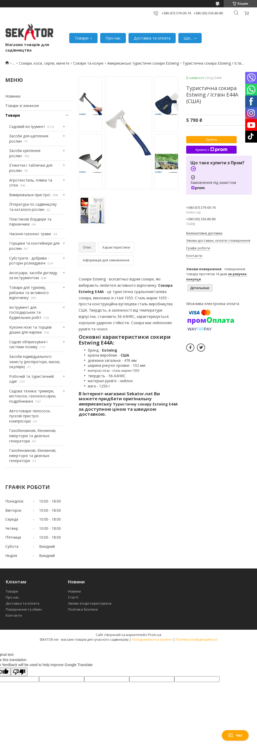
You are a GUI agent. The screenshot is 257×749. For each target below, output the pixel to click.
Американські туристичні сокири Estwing (143, 63)
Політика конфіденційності (196, 639)
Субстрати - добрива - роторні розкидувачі (29, 261)
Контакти (14, 615)
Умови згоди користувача (89, 603)
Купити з (211, 149)
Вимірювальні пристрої (29, 194)
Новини (74, 591)
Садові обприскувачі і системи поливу (28, 344)
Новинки (12, 96)
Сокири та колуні (88, 63)
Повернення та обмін (24, 609)
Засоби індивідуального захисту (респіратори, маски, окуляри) (34, 361)
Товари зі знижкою (22, 105)
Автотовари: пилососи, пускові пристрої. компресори (30, 416)
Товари (81, 38)
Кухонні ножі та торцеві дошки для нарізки (30, 330)
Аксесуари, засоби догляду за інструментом (33, 275)
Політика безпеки (83, 609)
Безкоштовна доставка (204, 233)
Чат (235, 735)
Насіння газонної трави (30, 233)
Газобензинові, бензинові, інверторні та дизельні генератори (32, 435)
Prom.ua (154, 634)
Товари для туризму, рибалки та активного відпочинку (29, 292)
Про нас (113, 38)
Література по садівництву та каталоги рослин (33, 207)
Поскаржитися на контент (152, 639)
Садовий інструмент (27, 126)
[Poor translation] (19, 672)
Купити (211, 140)
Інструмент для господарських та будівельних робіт (25, 312)
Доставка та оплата (152, 38)
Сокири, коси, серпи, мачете (44, 63)
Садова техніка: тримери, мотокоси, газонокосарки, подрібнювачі (32, 396)
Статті (73, 597)
